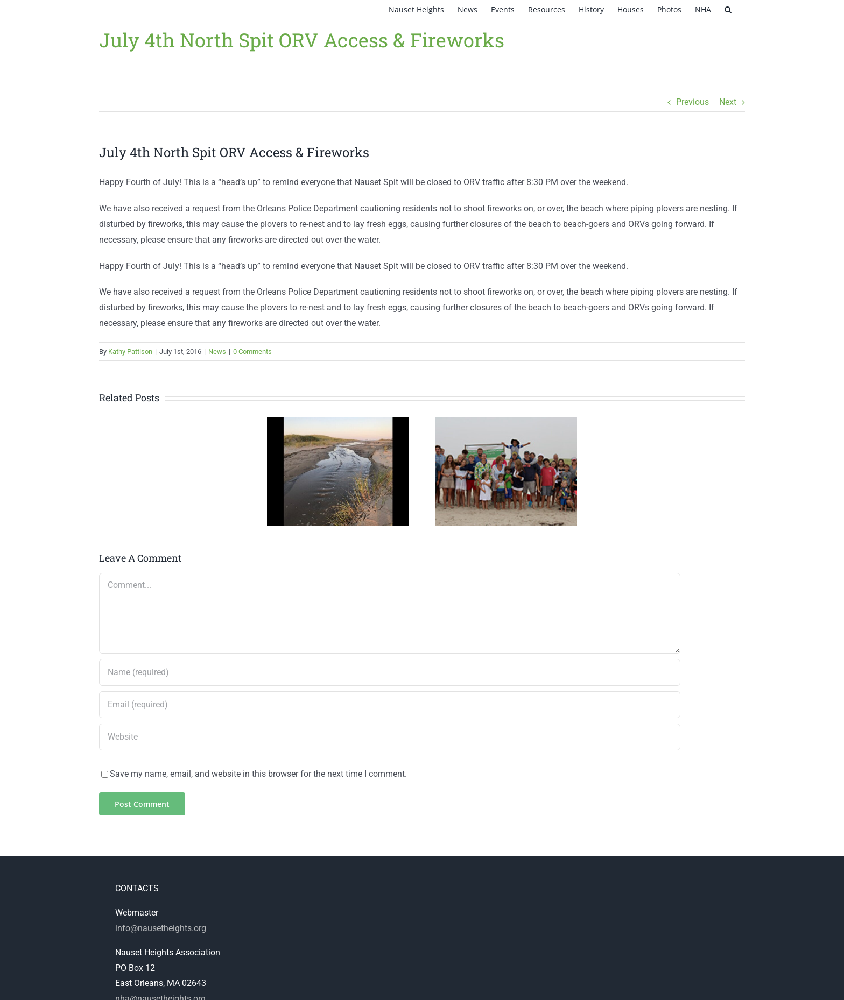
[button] (728, 9)
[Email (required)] (389, 704)
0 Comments (252, 351)
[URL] (389, 737)
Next (727, 102)
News (217, 351)
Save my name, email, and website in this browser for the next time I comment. (258, 774)
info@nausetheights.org (160, 928)
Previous (692, 102)
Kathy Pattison (130, 351)
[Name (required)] (389, 672)
